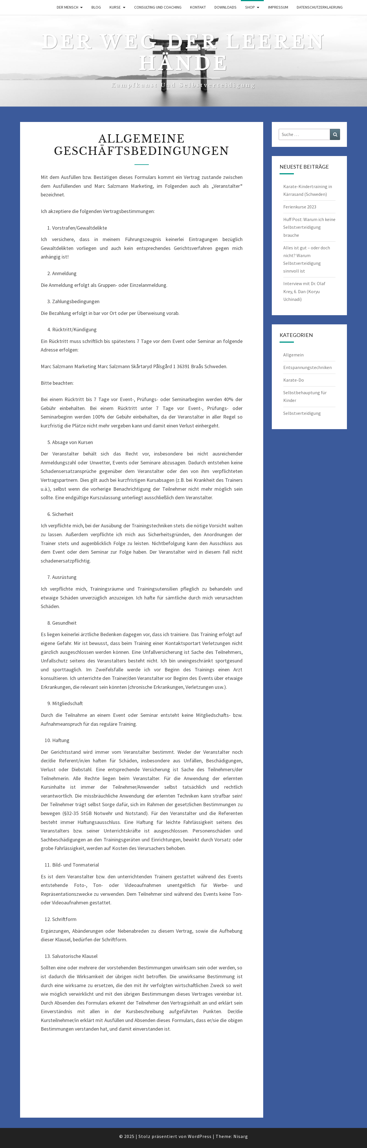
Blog (96, 7)
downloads (225, 7)
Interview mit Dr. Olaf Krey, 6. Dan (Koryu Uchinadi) (304, 291)
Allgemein (293, 355)
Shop (250, 7)
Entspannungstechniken (307, 367)
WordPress (200, 1136)
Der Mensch (67, 7)
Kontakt (198, 7)
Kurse (115, 7)
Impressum (278, 7)
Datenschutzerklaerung (320, 7)
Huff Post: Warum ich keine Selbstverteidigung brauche (309, 227)
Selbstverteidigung (302, 413)
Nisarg (240, 1136)
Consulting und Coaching (157, 7)
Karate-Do (293, 380)
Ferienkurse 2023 (299, 207)
